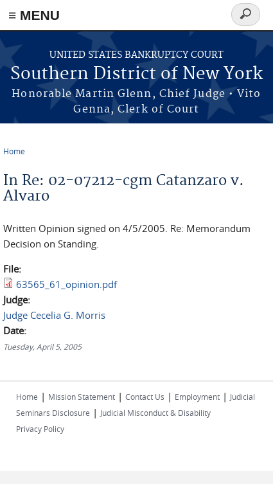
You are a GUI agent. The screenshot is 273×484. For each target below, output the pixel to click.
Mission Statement (81, 396)
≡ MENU (34, 15)
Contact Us (144, 396)
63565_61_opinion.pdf (66, 284)
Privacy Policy (40, 429)
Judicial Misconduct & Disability (155, 413)
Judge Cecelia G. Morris (54, 315)
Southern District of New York (136, 74)
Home (14, 151)
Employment (197, 396)
